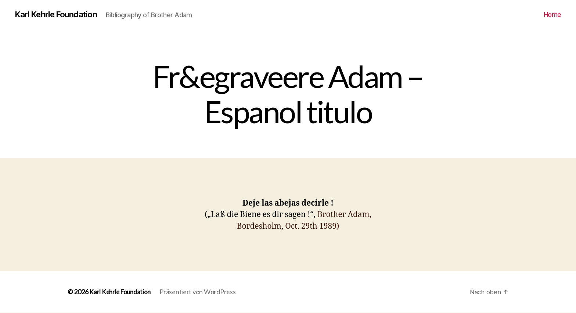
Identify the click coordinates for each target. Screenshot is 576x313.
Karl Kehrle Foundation (59, 14)
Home (552, 14)
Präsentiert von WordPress (200, 292)
